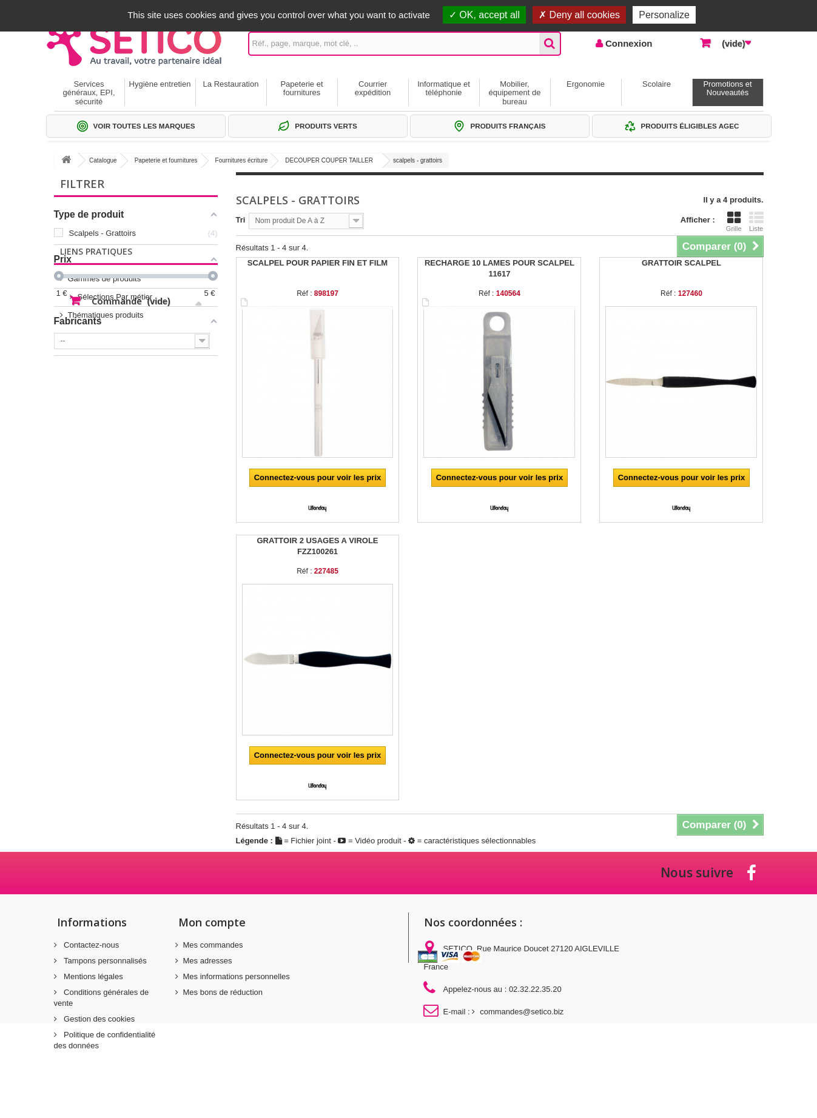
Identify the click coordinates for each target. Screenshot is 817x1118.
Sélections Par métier (105, 425)
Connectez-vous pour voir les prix (318, 477)
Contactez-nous (90, 944)
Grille (734, 221)
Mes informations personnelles (236, 976)
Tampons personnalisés (104, 960)
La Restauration (231, 84)
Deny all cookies (579, 15)
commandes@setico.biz (521, 1011)
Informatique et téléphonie (443, 88)
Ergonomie (586, 84)
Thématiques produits (106, 444)
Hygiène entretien (160, 84)
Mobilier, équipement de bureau (514, 92)
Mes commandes (213, 944)
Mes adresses (207, 960)
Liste (756, 221)
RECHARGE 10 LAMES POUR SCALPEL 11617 (499, 268)
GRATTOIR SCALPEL (681, 262)
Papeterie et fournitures (301, 88)
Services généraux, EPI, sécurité (89, 92)
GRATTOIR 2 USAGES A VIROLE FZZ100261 (317, 546)
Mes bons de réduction (223, 992)
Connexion (628, 43)
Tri (241, 219)
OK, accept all (484, 15)
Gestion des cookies (98, 1018)
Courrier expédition (373, 88)
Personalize (664, 15)
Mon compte (212, 922)
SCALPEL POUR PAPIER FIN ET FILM (317, 262)
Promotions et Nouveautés (727, 88)
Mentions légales (92, 976)
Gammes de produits (104, 407)
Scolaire (656, 84)
